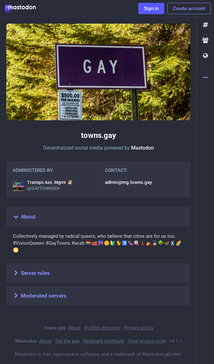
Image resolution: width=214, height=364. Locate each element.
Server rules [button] (31, 273)
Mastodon (142, 148)
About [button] (24, 216)
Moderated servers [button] (40, 296)
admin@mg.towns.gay (128, 182)
